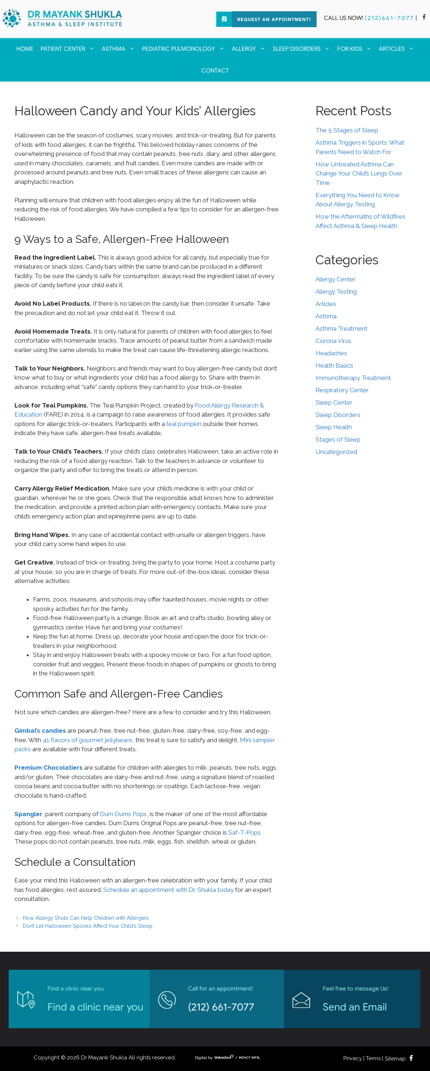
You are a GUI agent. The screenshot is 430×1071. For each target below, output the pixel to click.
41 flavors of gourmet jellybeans (88, 740)
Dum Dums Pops (123, 814)
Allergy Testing (336, 291)
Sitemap (395, 1058)
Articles (398, 49)
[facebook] (424, 18)
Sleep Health (334, 427)
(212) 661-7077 (221, 1007)
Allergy (250, 49)
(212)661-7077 (389, 18)
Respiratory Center (342, 390)
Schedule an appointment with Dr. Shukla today (168, 889)
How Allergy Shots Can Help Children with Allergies (86, 918)
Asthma (120, 49)
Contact (215, 70)
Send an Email (355, 1007)
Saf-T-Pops (244, 832)
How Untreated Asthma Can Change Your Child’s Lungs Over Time (359, 173)
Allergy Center (336, 279)
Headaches (331, 353)
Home (24, 49)
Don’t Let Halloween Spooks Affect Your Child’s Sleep (88, 926)
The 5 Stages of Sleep (347, 130)
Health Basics (334, 365)
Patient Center (69, 49)
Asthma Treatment (341, 328)
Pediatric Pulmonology (185, 49)
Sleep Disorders (303, 49)
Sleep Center (334, 402)
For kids (356, 49)
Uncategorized (336, 451)
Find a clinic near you (95, 1007)
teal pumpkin (183, 423)
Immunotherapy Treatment (353, 377)
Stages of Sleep (338, 439)
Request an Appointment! (274, 20)
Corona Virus (333, 340)
